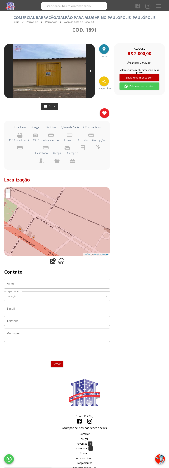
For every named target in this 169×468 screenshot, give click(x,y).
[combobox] (74, 6)
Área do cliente (84, 458)
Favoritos (84, 443)
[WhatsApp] (9, 459)
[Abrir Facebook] (138, 6)
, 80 (79, 22)
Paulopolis (51, 22)
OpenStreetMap (101, 254)
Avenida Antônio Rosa (77, 22)
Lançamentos (84, 463)
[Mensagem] (57, 335)
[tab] (49, 106)
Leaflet (87, 254)
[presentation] (57, 351)
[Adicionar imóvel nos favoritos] (104, 113)
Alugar (84, 438)
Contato (84, 453)
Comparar (84, 448)
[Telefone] (57, 321)
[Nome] (57, 284)
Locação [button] (12, 296)
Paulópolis (32, 22)
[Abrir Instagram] (148, 6)
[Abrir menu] (158, 6)
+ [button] (8, 191)
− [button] (8, 196)
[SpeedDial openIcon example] (104, 81)
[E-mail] (57, 308)
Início (16, 22)
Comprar (85, 433)
